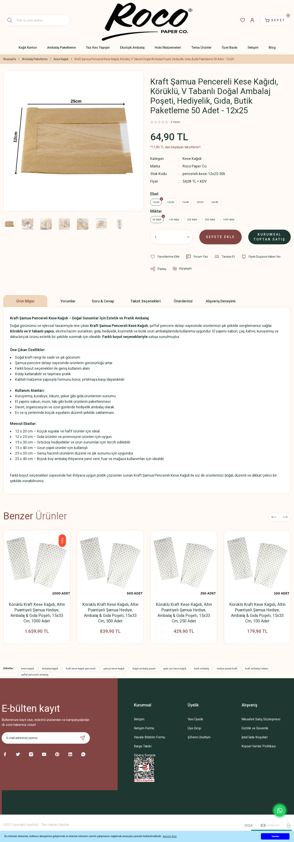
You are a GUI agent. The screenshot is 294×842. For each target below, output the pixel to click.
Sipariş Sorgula (144, 755)
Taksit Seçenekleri (145, 301)
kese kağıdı (27, 668)
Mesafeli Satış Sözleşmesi (261, 719)
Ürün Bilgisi (25, 301)
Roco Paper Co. (195, 166)
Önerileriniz (183, 301)
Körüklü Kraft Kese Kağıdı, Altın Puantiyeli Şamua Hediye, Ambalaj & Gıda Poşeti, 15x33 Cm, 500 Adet (110, 612)
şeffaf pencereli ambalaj (34, 674)
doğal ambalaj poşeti (144, 668)
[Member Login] (252, 20)
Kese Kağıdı (192, 158)
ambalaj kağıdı (50, 668)
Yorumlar (68, 301)
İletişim (139, 719)
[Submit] (82, 738)
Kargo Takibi (142, 746)
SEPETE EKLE (220, 237)
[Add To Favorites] (164, 256)
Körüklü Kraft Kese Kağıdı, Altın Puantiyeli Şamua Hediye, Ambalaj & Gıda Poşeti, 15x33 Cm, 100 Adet (257, 612)
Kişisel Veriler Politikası (259, 746)
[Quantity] (171, 237)
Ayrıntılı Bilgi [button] (170, 836)
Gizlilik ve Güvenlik (255, 728)
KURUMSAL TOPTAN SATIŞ (269, 236)
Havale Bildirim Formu (149, 737)
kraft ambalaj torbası (256, 668)
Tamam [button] (275, 836)
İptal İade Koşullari (255, 737)
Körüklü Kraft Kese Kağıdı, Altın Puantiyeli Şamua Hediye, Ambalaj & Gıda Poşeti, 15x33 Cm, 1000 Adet (37, 612)
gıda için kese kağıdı (174, 668)
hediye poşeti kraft (227, 668)
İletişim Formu (144, 728)
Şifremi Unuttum (199, 737)
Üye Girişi (194, 728)
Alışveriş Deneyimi (220, 301)
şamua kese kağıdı (114, 668)
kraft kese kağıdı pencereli (81, 668)
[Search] (36, 20)
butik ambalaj (201, 668)
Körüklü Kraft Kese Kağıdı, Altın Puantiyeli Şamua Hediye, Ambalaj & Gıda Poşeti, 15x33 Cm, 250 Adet (184, 612)
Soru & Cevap (103, 301)
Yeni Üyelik (195, 719)
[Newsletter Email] (46, 738)
